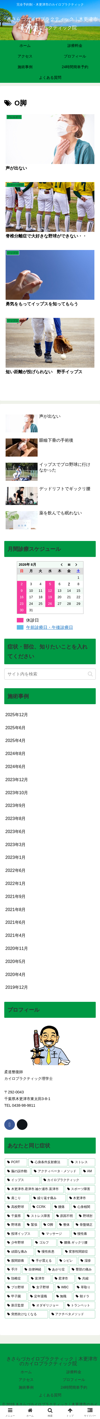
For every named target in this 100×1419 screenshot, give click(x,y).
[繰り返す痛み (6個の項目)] (48, 1198)
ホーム (26, 1372)
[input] (50, 674)
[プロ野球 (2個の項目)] (17, 1287)
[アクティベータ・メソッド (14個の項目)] (55, 1171)
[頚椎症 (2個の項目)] (16, 1279)
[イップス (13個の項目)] (22, 1180)
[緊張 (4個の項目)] (32, 1225)
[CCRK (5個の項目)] (40, 1207)
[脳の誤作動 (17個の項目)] (17, 1171)
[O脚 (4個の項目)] (48, 1225)
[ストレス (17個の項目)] (82, 1162)
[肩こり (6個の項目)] (17, 1198)
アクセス (26, 1379)
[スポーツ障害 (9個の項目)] (80, 1189)
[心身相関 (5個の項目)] (83, 1207)
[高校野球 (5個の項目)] (17, 1207)
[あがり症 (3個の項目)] (57, 1270)
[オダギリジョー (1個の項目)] (46, 1306)
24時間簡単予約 (74, 1387)
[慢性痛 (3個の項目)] (83, 1234)
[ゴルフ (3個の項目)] (45, 1243)
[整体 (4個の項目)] (64, 1225)
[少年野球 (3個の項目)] (18, 1243)
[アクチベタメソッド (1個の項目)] (72, 1314)
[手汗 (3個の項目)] (13, 1270)
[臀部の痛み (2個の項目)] (82, 1270)
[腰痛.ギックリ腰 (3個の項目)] (76, 1243)
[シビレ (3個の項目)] (67, 1261)
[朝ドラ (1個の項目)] (84, 1297)
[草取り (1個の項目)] (84, 1287)
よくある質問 (50, 1395)
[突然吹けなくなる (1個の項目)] (26, 1314)
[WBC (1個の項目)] (64, 1287)
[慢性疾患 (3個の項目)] (48, 1252)
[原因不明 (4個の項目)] (65, 1216)
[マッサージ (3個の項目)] (54, 1234)
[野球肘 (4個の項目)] (86, 1216)
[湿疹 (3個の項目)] (86, 1261)
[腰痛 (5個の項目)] (61, 1207)
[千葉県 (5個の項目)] (14, 1216)
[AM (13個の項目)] (88, 1171)
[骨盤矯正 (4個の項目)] (84, 1225)
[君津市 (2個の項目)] (63, 1279)
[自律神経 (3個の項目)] (33, 1270)
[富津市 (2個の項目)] (40, 1279)
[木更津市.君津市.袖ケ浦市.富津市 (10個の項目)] (34, 1189)
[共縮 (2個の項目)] (85, 1279)
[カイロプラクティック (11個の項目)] (68, 1180)
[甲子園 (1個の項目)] (16, 1297)
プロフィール (74, 1379)
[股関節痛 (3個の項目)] (16, 1261)
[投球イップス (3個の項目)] (21, 1234)
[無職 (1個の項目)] (63, 1297)
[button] (90, 674)
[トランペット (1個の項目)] (80, 1306)
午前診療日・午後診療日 (49, 627)
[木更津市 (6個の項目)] (81, 1198)
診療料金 (73, 1372)
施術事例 (26, 1387)
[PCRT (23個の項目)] (16, 1162)
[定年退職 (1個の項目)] (40, 1297)
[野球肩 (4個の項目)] (14, 1225)
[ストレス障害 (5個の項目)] (39, 1216)
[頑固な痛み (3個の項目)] (19, 1252)
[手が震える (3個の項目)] (42, 1261)
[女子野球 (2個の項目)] (42, 1287)
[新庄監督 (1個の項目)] (17, 1306)
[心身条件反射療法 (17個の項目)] (48, 1162)
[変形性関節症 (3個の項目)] (79, 1252)
